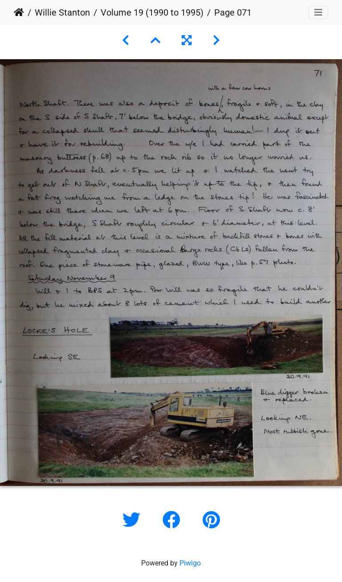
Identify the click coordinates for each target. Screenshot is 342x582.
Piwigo (190, 563)
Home (19, 12)
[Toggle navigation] (318, 12)
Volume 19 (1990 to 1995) (152, 12)
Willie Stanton (62, 12)
